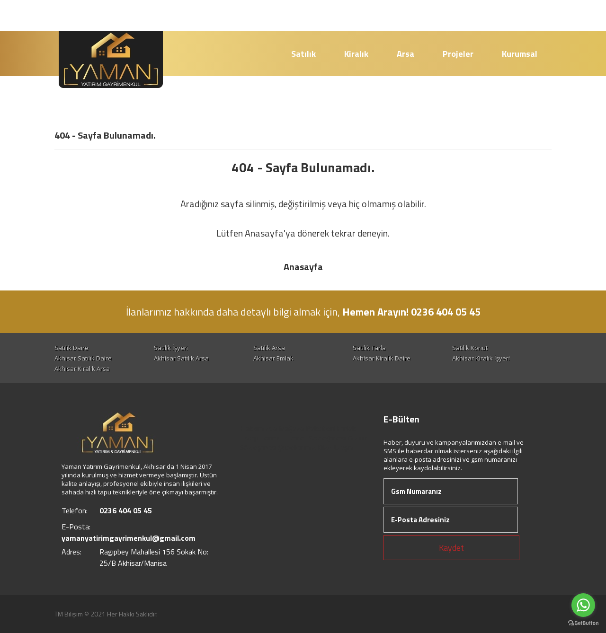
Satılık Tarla (369, 347)
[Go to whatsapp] (583, 605)
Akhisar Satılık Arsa (181, 358)
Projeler (458, 53)
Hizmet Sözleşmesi (314, 437)
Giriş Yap (525, 15)
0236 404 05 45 (372, 15)
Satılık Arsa (269, 347)
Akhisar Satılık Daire (83, 358)
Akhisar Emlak (273, 358)
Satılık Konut (470, 347)
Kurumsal (519, 53)
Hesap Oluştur (457, 15)
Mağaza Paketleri (307, 428)
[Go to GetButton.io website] (583, 623)
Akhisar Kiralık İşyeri (481, 358)
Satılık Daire (71, 347)
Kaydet (451, 547)
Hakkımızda (258, 428)
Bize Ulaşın (335, 447)
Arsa (405, 53)
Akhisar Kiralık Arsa (82, 368)
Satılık (303, 53)
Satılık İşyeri (171, 347)
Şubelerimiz (297, 447)
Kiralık (356, 53)
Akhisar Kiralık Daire (381, 358)
